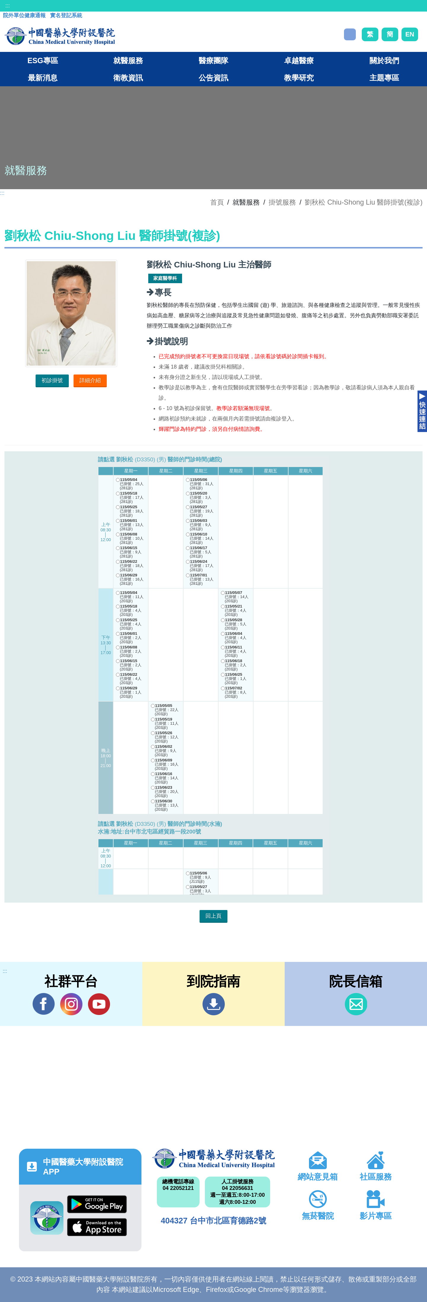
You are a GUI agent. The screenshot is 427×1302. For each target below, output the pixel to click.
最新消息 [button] (43, 78)
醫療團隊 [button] (213, 60)
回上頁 (213, 916)
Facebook (44, 1004)
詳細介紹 (90, 380)
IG (71, 1004)
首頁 (217, 202)
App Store (97, 1227)
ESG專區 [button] (42, 60)
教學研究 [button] (299, 78)
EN (409, 34)
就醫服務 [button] (128, 60)
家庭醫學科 (165, 278)
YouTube (99, 1004)
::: (7, 6)
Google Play (97, 1204)
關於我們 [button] (384, 60)
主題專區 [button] (384, 78)
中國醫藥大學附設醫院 (213, 1158)
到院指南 (214, 1004)
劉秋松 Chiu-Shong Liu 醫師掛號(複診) (364, 202)
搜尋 (350, 34)
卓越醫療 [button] (299, 60)
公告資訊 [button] (213, 78)
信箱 (356, 1004)
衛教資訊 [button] (128, 78)
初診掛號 (52, 380)
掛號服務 (282, 202)
